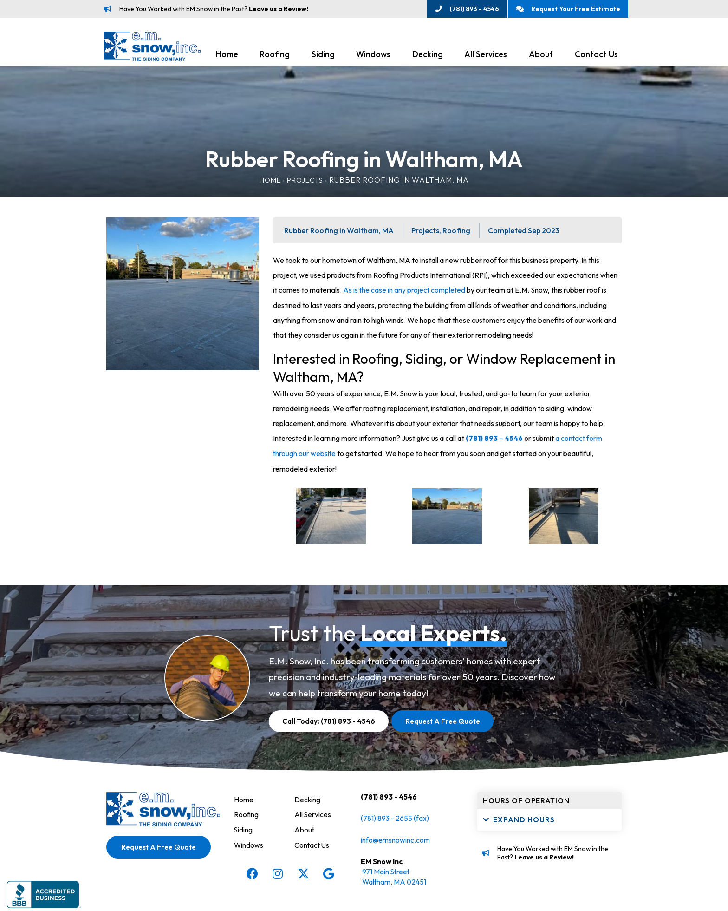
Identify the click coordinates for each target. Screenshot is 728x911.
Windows (373, 56)
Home (227, 56)
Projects (306, 182)
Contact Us (596, 56)
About (541, 56)
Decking (427, 56)
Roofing (275, 56)
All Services (485, 56)
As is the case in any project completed (405, 292)
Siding (323, 56)
